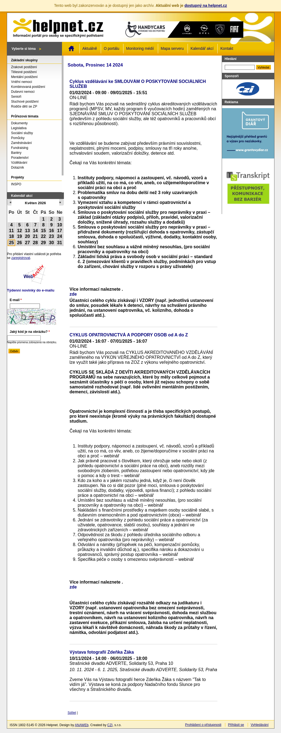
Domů (71, 48)
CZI (110, 725)
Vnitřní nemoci (21, 82)
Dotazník (17, 167)
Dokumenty (19, 123)
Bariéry (16, 153)
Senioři (16, 97)
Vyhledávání (260, 725)
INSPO (16, 184)
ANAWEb (81, 725)
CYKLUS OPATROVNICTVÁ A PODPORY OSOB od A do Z (129, 335)
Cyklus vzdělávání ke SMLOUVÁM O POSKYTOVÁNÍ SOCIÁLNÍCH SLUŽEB (138, 84)
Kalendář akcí (202, 49)
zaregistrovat (20, 258)
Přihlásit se (236, 725)
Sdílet (72, 713)
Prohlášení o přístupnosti (203, 725)
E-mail (16, 300)
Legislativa (19, 128)
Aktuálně (89, 49)
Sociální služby (22, 133)
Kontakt (226, 49)
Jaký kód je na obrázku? (30, 332)
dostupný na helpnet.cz (205, 5)
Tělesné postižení (24, 72)
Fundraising (19, 148)
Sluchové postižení (25, 101)
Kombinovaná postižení (28, 87)
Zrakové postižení (24, 67)
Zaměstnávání (21, 143)
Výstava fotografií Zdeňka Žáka (102, 652)
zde (73, 294)
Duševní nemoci (23, 92)
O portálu (111, 49)
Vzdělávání (19, 163)
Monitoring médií (140, 49)
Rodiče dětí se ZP (24, 106)
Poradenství (20, 158)
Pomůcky (18, 138)
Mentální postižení (24, 77)
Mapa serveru (172, 49)
